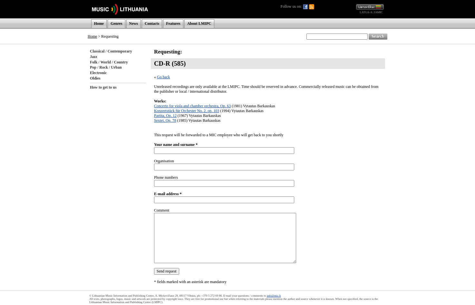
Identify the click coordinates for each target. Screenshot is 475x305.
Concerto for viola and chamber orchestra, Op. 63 (192, 106)
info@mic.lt (274, 295)
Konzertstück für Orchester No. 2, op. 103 (186, 111)
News (133, 23)
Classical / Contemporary (111, 51)
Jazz (93, 56)
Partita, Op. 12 (165, 115)
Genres (116, 23)
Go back (163, 77)
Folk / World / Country (109, 62)
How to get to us (103, 87)
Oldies (95, 78)
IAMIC (378, 12)
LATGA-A (366, 12)
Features (173, 23)
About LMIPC (199, 23)
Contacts (152, 23)
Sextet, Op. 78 (165, 120)
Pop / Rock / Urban (106, 67)
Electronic (98, 73)
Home (99, 23)
